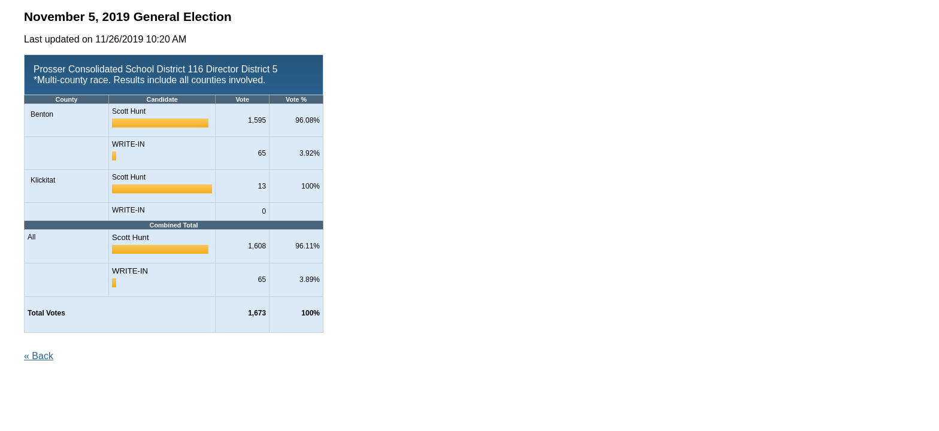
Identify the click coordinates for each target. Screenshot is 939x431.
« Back (38, 356)
